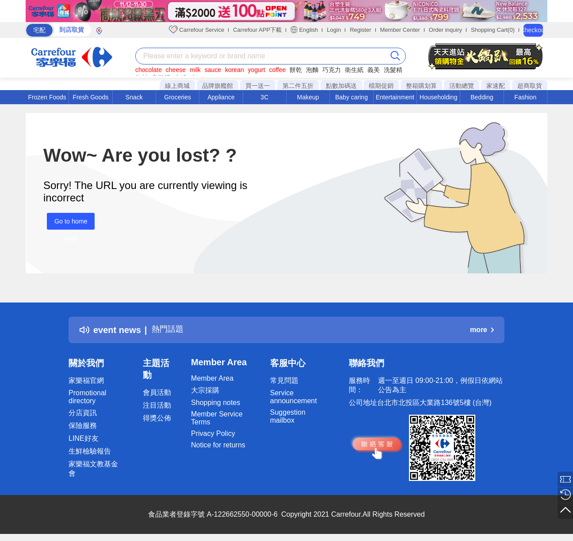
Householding (439, 97)
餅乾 (296, 69)
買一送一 (257, 85)
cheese (176, 69)
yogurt (256, 69)
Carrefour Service (196, 30)
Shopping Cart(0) (493, 29)
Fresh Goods (91, 97)
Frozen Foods (47, 97)
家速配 (495, 85)
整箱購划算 (421, 85)
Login (334, 29)
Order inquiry (445, 29)
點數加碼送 (341, 85)
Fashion (525, 97)
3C (264, 97)
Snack (134, 97)
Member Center (400, 29)
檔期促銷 (381, 85)
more (482, 329)
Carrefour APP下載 (257, 29)
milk (195, 69)
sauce (213, 69)
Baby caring (351, 97)
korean (234, 69)
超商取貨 (529, 85)
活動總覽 (461, 85)
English (304, 29)
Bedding (481, 97)
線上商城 (177, 85)
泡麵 (312, 69)
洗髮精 (393, 69)
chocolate (148, 69)
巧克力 (331, 69)
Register (360, 29)
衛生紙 (354, 69)
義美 (373, 69)
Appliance (221, 97)
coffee (277, 69)
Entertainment (395, 97)
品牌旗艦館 (217, 85)
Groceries (177, 97)
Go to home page (67, 223)
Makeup (308, 97)
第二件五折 (298, 85)
